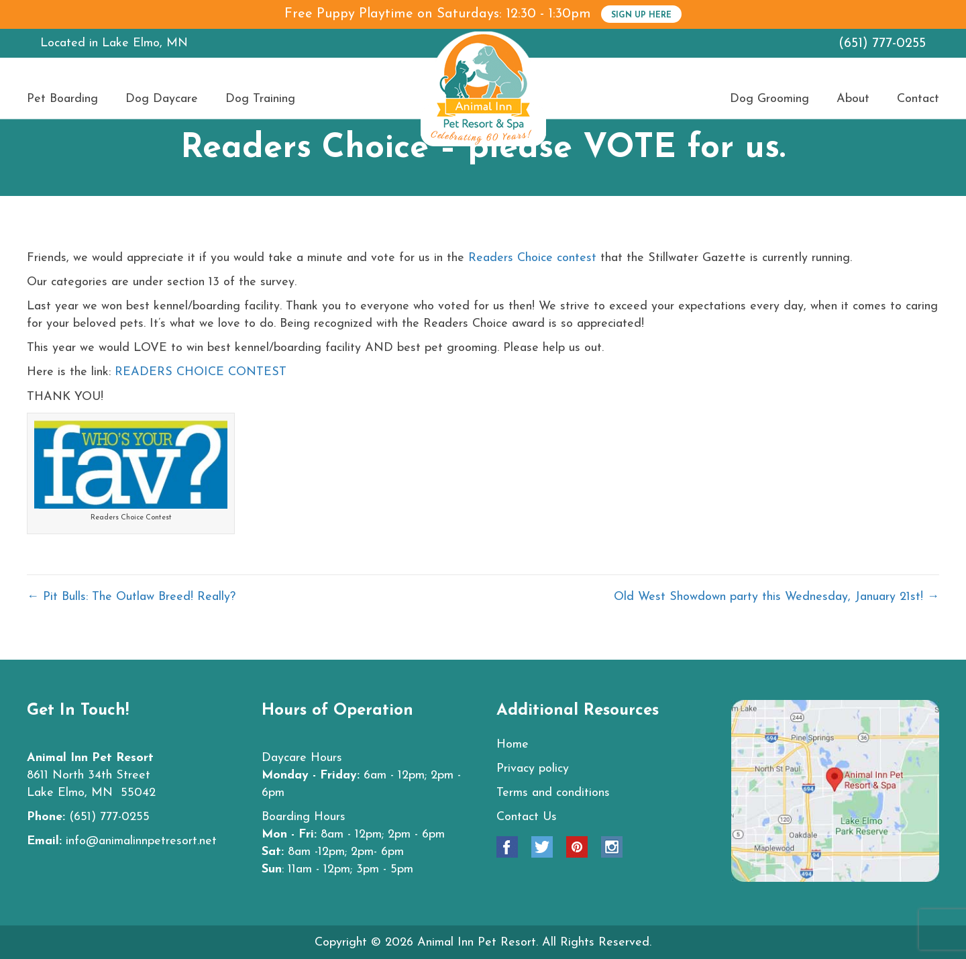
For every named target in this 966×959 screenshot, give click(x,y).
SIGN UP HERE (641, 15)
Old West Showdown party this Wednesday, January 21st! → (776, 597)
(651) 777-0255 (882, 43)
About (853, 99)
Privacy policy (532, 768)
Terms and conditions (553, 793)
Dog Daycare (161, 99)
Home (512, 744)
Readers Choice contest (534, 258)
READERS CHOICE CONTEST (200, 372)
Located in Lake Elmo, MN (114, 43)
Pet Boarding (62, 99)
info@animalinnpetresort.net (141, 841)
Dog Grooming (769, 99)
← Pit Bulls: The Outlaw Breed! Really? (131, 597)
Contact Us (526, 817)
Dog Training (260, 99)
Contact (918, 99)
